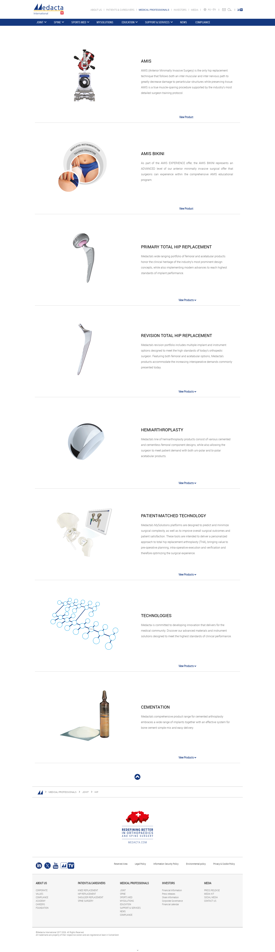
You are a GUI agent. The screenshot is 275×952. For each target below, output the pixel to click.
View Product (186, 117)
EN (214, 9)
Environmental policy (196, 863)
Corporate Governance (172, 900)
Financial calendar (170, 904)
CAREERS (40, 904)
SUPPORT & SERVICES (157, 22)
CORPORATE (42, 890)
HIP (96, 792)
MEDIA (195, 9)
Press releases (168, 893)
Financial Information (172, 890)
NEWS (183, 22)
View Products (187, 300)
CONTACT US (210, 900)
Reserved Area (120, 863)
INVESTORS (180, 9)
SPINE (57, 22)
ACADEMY (40, 900)
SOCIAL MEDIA (211, 897)
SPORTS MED (78, 22)
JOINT (39, 22)
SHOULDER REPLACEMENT (90, 897)
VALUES (39, 893)
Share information (170, 897)
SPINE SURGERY (85, 900)
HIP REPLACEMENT (87, 893)
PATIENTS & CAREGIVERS (120, 9)
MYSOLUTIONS (105, 22)
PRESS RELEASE (212, 890)
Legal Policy (140, 863)
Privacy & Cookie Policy (224, 863)
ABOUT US (96, 9)
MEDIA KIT (209, 893)
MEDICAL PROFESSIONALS (62, 792)
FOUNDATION (42, 907)
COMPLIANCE (202, 22)
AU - (210, 9)
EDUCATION (128, 22)
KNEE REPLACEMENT (88, 890)
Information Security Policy (166, 863)
